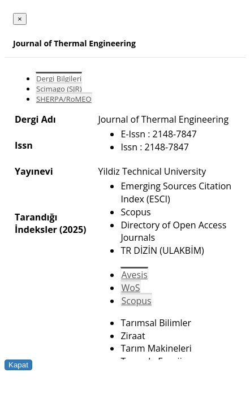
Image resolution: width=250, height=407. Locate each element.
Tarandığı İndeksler (36, 223)
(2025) (72, 229)
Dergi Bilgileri (58, 78)
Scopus (136, 301)
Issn (24, 145)
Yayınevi (34, 171)
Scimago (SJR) (58, 89)
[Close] (20, 19)
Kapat (18, 365)
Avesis (134, 275)
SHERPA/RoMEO (64, 99)
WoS (130, 288)
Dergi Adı (35, 119)
